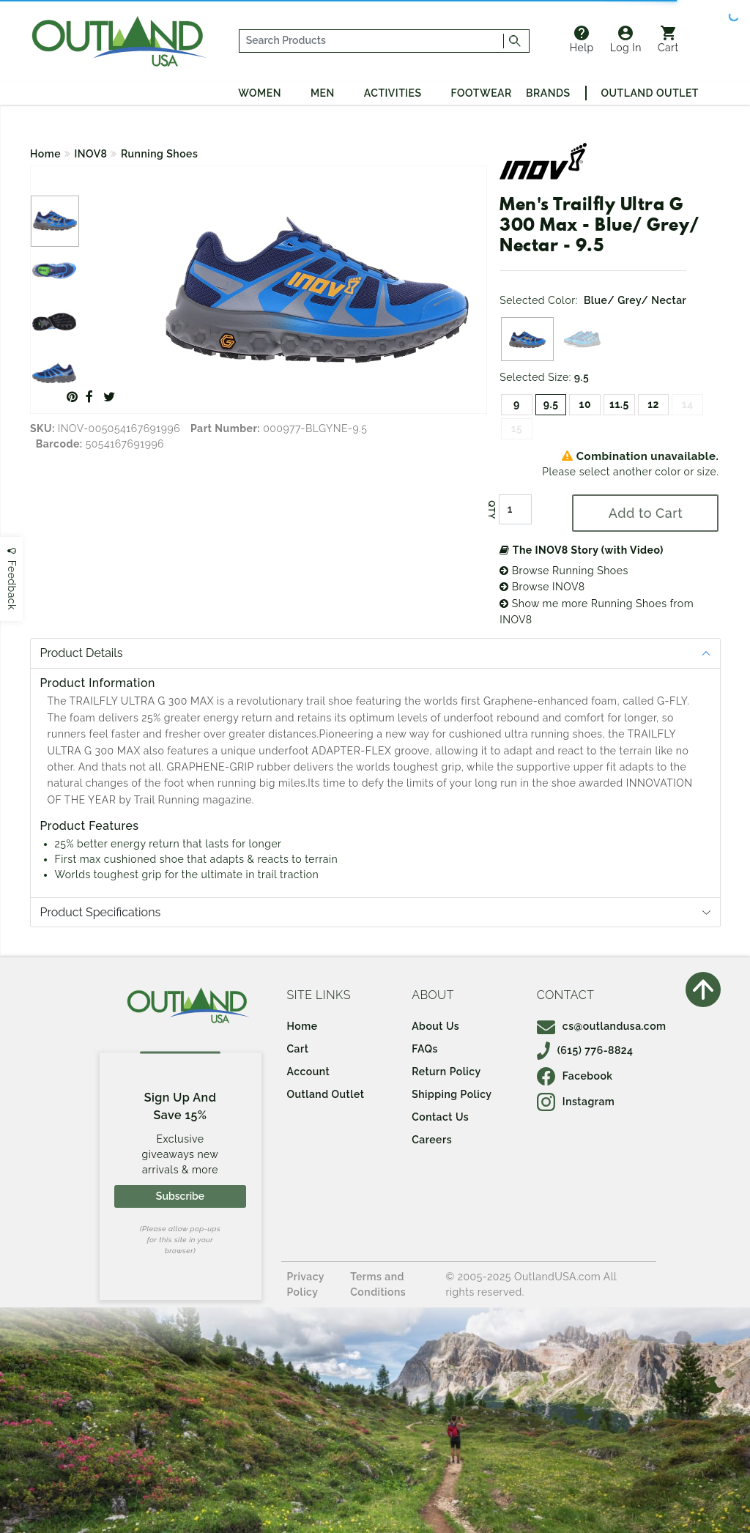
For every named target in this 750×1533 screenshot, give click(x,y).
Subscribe (180, 1196)
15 (517, 428)
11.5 (619, 404)
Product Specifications (100, 912)
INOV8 (91, 154)
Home (45, 154)
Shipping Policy (451, 1094)
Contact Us (440, 1117)
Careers (432, 1140)
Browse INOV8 (542, 587)
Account (308, 1071)
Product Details (81, 653)
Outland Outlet (650, 93)
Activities (393, 93)
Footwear (481, 93)
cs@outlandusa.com (602, 1026)
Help (582, 39)
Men (323, 93)
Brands (548, 93)
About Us (435, 1026)
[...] (371, 41)
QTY (491, 509)
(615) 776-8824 (585, 1050)
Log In (626, 39)
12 (653, 404)
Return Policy (446, 1071)
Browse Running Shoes (564, 570)
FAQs (425, 1049)
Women (259, 93)
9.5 (551, 404)
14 (688, 404)
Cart (668, 39)
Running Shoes (159, 154)
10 (585, 404)
